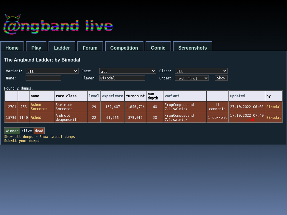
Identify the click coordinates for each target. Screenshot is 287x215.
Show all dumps (18, 136)
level (94, 96)
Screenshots (192, 47)
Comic (158, 47)
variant (172, 96)
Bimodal (273, 107)
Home (11, 47)
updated (237, 96)
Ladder (62, 47)
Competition (124, 47)
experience (112, 96)
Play (36, 47)
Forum (90, 47)
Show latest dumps (57, 136)
